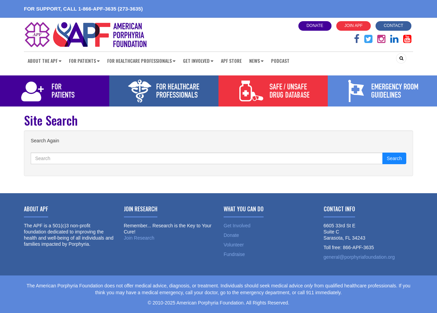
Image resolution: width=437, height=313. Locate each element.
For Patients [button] (84, 60)
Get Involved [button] (198, 60)
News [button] (256, 60)
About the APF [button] (44, 60)
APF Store (231, 60)
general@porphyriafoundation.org (359, 257)
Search (394, 158)
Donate (315, 25)
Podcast (280, 60)
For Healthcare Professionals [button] (141, 60)
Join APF (353, 25)
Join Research (139, 238)
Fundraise (234, 254)
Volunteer (234, 244)
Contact (393, 25)
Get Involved (237, 225)
